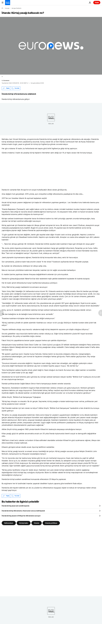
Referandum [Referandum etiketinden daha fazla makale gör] (8, 523)
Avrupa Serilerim (16, 8)
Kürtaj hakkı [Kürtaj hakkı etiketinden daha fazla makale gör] (23, 523)
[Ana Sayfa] (2, 8)
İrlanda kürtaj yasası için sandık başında (15, 506)
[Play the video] (51, 46)
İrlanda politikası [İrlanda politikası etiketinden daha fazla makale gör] (51, 523)
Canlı (97, 2)
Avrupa (7, 8)
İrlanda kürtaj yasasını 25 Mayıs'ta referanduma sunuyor (21, 516)
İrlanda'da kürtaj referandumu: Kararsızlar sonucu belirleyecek (23, 511)
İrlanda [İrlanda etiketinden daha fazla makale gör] (36, 523)
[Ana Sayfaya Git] (7, 2)
